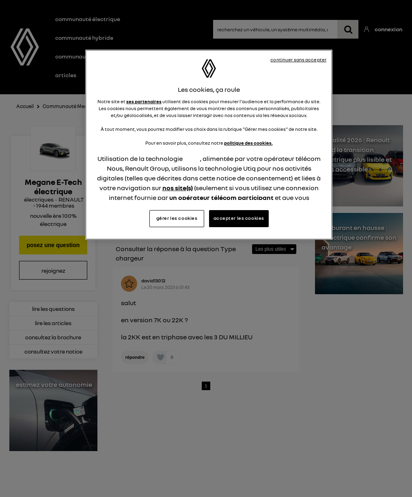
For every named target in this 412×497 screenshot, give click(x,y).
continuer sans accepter (298, 60)
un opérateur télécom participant (221, 197)
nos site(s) (177, 188)
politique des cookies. (248, 143)
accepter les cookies (239, 218)
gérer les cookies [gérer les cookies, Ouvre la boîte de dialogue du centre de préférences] (177, 218)
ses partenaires (144, 101)
